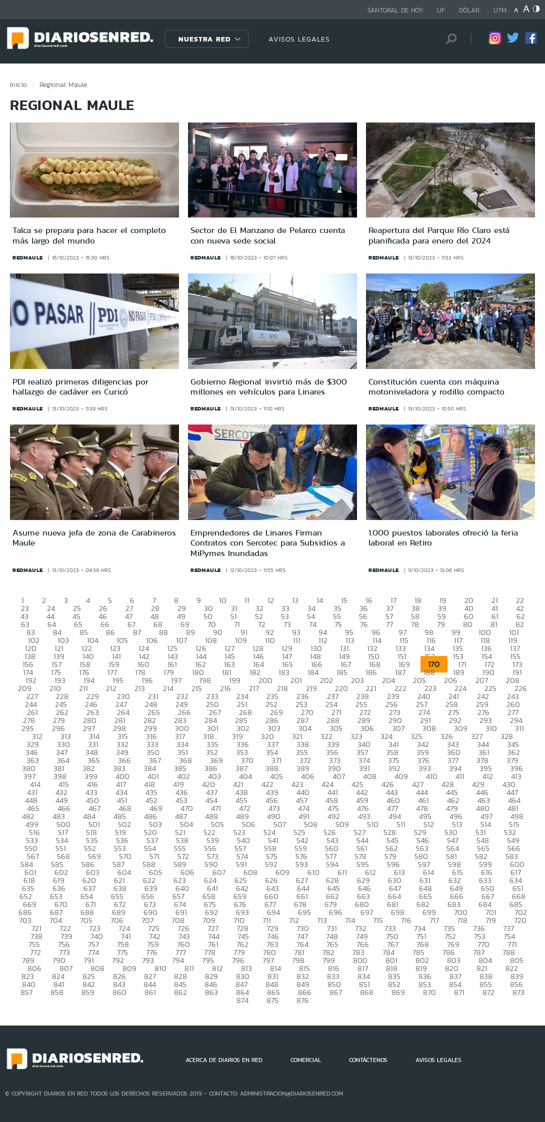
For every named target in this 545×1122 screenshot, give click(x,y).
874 (242, 1000)
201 (296, 680)
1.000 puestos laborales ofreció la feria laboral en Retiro (443, 537)
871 (459, 992)
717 (434, 920)
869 (398, 992)
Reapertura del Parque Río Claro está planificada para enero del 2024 (439, 235)
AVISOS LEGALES (299, 39)
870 (429, 992)
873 (518, 992)
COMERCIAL (305, 1060)
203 (357, 680)
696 (335, 912)
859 (88, 992)
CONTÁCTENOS (368, 1060)
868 (367, 992)
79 (441, 624)
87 (137, 632)
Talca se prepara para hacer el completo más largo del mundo (89, 235)
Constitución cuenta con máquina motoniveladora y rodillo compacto (436, 387)
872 (488, 992)
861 (150, 992)
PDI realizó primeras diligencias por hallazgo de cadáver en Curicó (80, 387)
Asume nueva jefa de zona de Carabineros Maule (94, 537)
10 (222, 600)
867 (336, 992)
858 (57, 992)
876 (302, 1000)
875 (272, 1000)
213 (139, 688)
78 (415, 624)
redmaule (27, 258)
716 (406, 920)
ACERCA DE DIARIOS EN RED (224, 1060)
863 (211, 992)
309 (461, 728)
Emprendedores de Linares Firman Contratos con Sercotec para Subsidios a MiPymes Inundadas (267, 542)
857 (26, 992)
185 (342, 672)
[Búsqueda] (448, 39)
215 (197, 688)
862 (180, 992)
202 (326, 680)
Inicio (18, 84)
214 (168, 688)
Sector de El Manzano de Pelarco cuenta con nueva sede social (267, 235)
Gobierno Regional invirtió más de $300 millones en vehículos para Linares (268, 387)
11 (247, 600)
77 (389, 624)
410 (432, 776)
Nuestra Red (204, 39)
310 (491, 728)
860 (119, 992)
